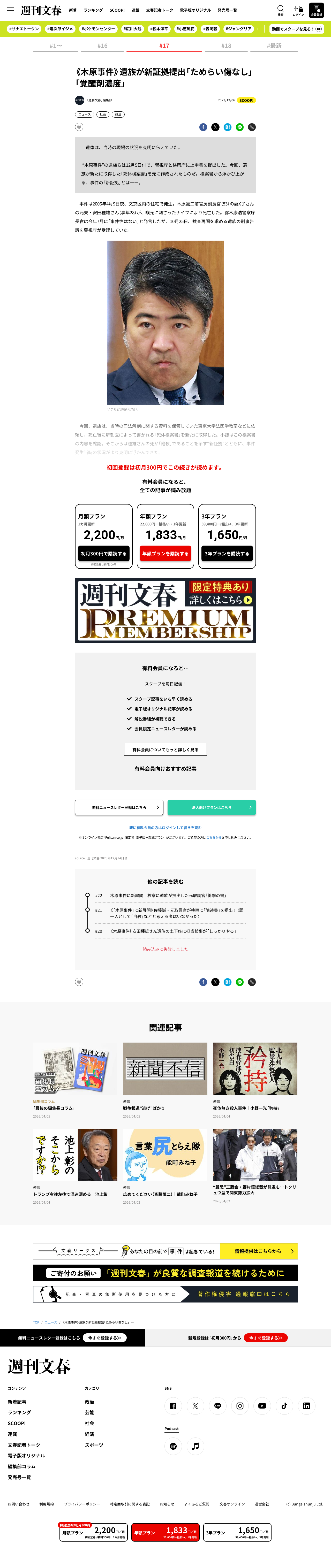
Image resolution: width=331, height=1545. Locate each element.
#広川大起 (132, 29)
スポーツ (94, 1444)
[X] (195, 1406)
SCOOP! (117, 10)
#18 (226, 46)
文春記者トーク (159, 10)
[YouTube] (262, 1406)
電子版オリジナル (195, 10)
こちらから (214, 837)
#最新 (274, 46)
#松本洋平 (159, 29)
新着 (73, 10)
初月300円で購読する (104, 553)
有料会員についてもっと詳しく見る (165, 749)
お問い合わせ (18, 1504)
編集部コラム (22, 1466)
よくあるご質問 (196, 1504)
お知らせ (167, 1504)
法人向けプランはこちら (212, 807)
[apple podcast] (195, 1446)
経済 (89, 1434)
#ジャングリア (238, 29)
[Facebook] (173, 1406)
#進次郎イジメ (60, 29)
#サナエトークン (24, 29)
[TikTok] (284, 1406)
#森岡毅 (210, 29)
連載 (135, 10)
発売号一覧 (227, 10)
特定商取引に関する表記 (130, 1504)
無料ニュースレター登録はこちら (119, 807)
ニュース (84, 114)
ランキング (93, 10)
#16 (102, 46)
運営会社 (262, 1504)
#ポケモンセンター (98, 29)
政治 (118, 114)
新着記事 (17, 1401)
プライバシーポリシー (82, 1504)
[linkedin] (306, 1406)
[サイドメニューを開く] (10, 10)
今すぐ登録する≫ (104, 1338)
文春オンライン (232, 1504)
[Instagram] (240, 1406)
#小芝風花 (185, 29)
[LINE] (218, 1406)
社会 (103, 114)
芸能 (89, 1412)
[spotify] (173, 1446)
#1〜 (56, 46)
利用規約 (46, 1504)
